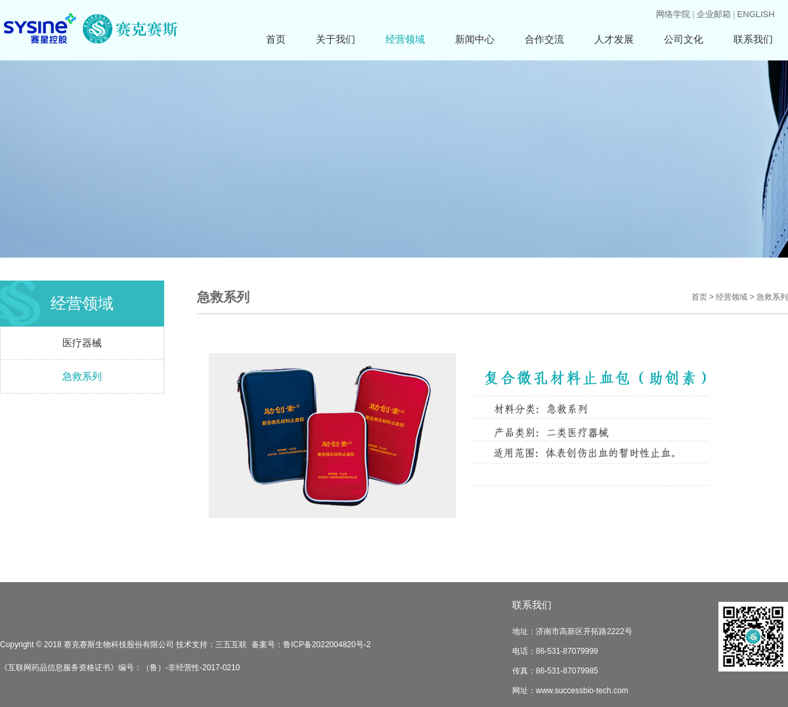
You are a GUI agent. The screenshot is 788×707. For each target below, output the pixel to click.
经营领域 (405, 39)
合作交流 (544, 39)
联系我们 (753, 39)
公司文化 (683, 39)
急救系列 (82, 376)
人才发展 (614, 39)
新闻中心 (474, 39)
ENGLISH (756, 14)
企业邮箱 (714, 14)
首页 (276, 39)
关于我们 (335, 39)
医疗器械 (82, 342)
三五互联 (231, 644)
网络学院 (673, 14)
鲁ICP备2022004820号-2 (326, 644)
